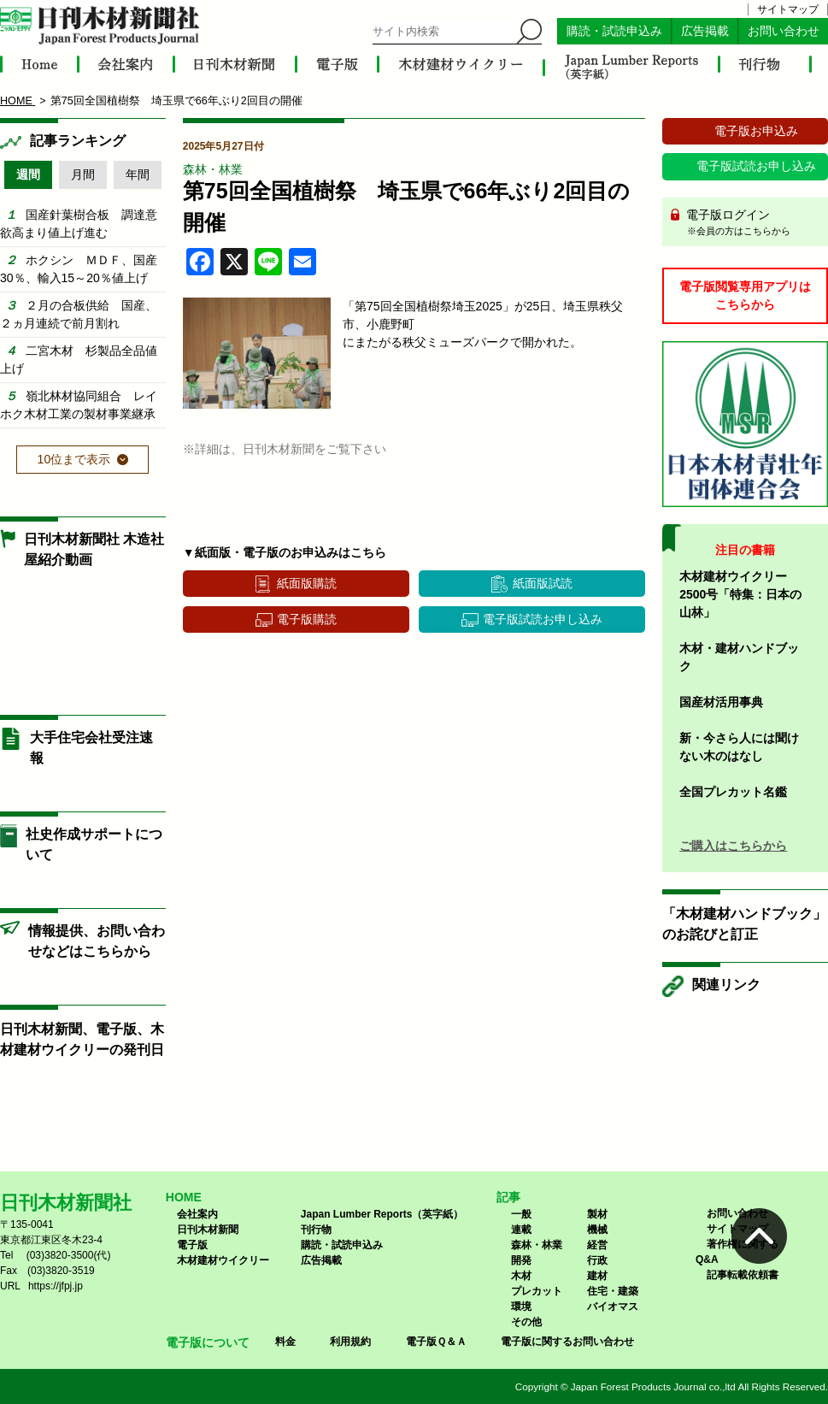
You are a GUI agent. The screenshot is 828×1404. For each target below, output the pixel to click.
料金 (285, 1342)
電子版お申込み (756, 131)
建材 (597, 1276)
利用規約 (350, 1342)
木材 (521, 1276)
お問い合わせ (783, 31)
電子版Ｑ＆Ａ (436, 1342)
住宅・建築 (612, 1291)
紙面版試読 (543, 583)
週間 (28, 174)
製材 (597, 1214)
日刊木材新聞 (207, 1230)
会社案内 (197, 1214)
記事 (508, 1197)
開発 (521, 1260)
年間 (138, 174)
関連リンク (726, 984)
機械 (597, 1230)
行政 (597, 1260)
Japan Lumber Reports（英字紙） (382, 1214)
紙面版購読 (307, 583)
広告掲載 (705, 31)
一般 (521, 1214)
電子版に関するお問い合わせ (567, 1342)
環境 (521, 1307)
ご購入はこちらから (733, 845)
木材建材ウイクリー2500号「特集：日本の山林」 (740, 594)
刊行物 (316, 1230)
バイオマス (612, 1307)
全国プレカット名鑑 (733, 792)
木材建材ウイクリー (223, 1260)
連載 (521, 1230)
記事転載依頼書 (742, 1275)
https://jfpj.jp (55, 1286)
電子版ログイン (751, 223)
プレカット (536, 1291)
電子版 (192, 1245)
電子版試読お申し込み (542, 619)
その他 (526, 1322)
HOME (184, 1197)
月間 (83, 174)
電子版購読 (307, 619)
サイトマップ (788, 9)
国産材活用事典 (721, 702)
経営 (597, 1245)
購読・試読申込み (614, 31)
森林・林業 (213, 169)
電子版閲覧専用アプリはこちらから (745, 295)
